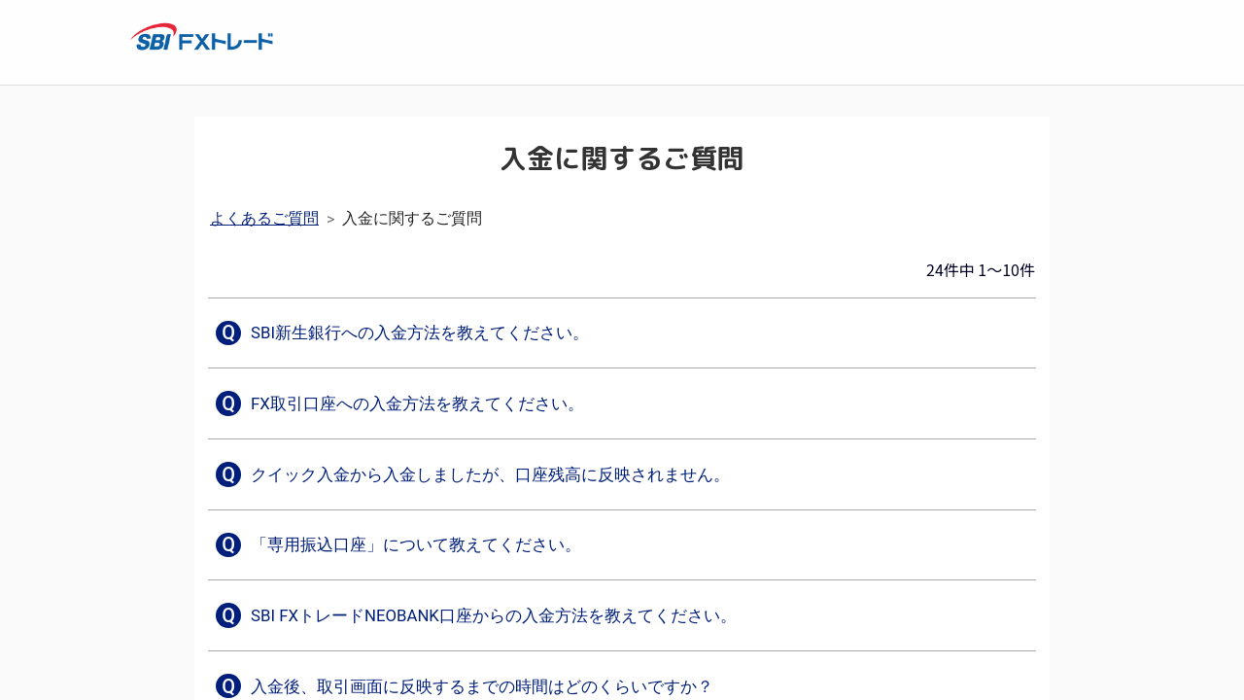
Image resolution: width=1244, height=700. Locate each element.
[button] (406, 333)
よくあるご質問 (264, 218)
